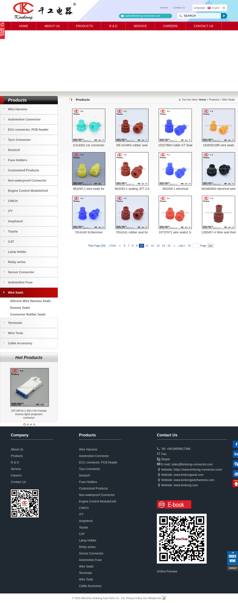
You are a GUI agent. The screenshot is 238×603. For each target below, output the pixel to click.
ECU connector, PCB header (28, 129)
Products (84, 26)
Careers (170, 26)
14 (163, 245)
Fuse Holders (17, 160)
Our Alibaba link (152, 598)
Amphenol (15, 221)
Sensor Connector (21, 272)
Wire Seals (15, 292)
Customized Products (23, 170)
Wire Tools (15, 333)
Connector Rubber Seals (27, 314)
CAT (11, 241)
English (213, 8)
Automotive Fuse (20, 282)
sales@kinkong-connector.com (143, 15)
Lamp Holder (17, 252)
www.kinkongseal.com (189, 474)
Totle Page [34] (96, 245)
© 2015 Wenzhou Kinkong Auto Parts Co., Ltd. (99, 598)
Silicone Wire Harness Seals (30, 301)
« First (112, 245)
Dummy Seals (20, 307)
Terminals (15, 323)
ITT (10, 211)
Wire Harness (17, 109)
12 (152, 245)
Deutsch (14, 150)
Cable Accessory (20, 343)
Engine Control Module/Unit (28, 190)
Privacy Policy (134, 598)
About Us (52, 26)
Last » (182, 245)
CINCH (13, 201)
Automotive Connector (24, 119)
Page (203, 245)
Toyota (13, 231)
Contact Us (179, 7)
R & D (113, 26)
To (189, 245)
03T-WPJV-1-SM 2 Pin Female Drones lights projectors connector (29, 414)
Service (164, 7)
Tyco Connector (19, 139)
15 (168, 245)
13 (157, 245)
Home (23, 26)
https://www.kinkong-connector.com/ (198, 469)
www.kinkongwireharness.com (194, 480)
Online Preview (167, 571)
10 (141, 245)
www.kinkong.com (186, 485)
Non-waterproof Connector (27, 180)
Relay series (17, 262)
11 (147, 245)
